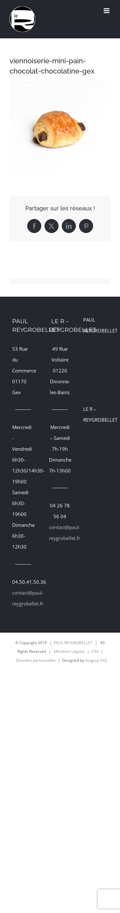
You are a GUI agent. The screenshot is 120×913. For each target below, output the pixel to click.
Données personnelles (36, 660)
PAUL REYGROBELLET (73, 642)
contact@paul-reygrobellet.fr (23, 598)
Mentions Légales (69, 651)
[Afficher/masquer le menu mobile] (107, 10)
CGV (95, 651)
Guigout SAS (96, 660)
